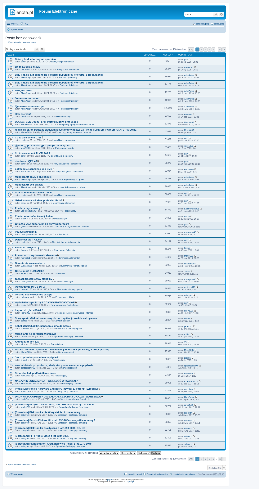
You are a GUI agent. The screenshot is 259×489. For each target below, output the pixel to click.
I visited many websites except (33, 294)
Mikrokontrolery (63, 116)
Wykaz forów (17, 29)
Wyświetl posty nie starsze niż (94, 453)
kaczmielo (25, 171)
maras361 (25, 69)
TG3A (23, 273)
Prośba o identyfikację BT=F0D (33, 192)
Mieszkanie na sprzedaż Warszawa (35, 333)
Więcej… (15, 24)
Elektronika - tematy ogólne (74, 266)
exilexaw (25, 297)
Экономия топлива (26, 98)
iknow (23, 219)
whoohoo (25, 391)
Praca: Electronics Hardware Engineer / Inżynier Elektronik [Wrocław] (56, 388)
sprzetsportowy (28, 368)
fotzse (23, 250)
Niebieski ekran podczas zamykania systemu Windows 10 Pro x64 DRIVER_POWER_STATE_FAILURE (75, 129)
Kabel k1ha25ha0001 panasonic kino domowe (42, 326)
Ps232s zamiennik (26, 231)
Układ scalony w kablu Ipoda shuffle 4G (38, 200)
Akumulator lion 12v (27, 341)
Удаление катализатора (29, 106)
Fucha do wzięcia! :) (27, 247)
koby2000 (25, 313)
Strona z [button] (191, 49)
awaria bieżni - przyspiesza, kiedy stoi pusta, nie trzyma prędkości (54, 365)
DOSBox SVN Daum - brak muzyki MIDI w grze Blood (46, 121)
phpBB (110, 479)
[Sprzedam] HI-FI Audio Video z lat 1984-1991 (42, 435)
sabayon (25, 415)
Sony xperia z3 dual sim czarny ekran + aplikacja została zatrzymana (56, 318)
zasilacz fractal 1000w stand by (33, 278)
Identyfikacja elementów (62, 62)
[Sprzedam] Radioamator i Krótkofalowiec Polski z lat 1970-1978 (53, 443)
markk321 (25, 258)
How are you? (23, 114)
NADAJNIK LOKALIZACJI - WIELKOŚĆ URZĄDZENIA (46, 380)
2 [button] (201, 49)
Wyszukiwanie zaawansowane (221, 14)
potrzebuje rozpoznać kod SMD (33, 169)
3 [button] (205, 49)
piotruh (24, 360)
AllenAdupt (26, 77)
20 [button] (220, 49)
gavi (23, 62)
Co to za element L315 (28, 137)
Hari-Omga (26, 399)
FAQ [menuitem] (26, 24)
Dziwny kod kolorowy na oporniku (35, 59)
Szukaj (216, 14)
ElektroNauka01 (28, 211)
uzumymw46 (27, 234)
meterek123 (26, 289)
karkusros (25, 376)
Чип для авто (23, 90)
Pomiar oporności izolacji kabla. (34, 216)
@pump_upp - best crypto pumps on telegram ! (43, 145)
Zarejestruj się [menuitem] (202, 24)
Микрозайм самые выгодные (33, 176)
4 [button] (209, 49)
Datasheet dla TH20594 (28, 239)
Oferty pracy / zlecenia (64, 250)
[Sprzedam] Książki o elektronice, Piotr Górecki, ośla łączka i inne (54, 404)
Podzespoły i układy (68, 77)
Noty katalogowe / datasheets (67, 164)
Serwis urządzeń (62, 321)
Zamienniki (64, 234)
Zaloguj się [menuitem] (219, 24)
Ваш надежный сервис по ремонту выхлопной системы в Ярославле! (59, 74)
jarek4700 (25, 407)
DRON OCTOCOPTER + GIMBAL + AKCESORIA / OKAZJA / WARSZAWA (58, 396)
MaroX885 (26, 124)
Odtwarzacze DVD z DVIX (30, 286)
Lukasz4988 (26, 266)
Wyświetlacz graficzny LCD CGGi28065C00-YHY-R (45, 302)
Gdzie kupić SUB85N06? (29, 271)
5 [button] (213, 49)
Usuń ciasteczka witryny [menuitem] (184, 474)
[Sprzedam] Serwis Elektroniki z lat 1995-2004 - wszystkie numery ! (55, 420)
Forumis (25, 116)
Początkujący (70, 211)
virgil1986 (25, 148)
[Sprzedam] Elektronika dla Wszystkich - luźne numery (47, 412)
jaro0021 (25, 328)
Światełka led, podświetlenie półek (35, 373)
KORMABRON (28, 383)
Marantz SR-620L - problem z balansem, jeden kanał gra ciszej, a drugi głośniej (62, 349)
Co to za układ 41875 (27, 66)
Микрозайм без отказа (29, 184)
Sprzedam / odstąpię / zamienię (68, 336)
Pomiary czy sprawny (28, 208)
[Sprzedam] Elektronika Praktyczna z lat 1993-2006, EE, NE (50, 428)
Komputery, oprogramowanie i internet (77, 124)
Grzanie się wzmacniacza (30, 263)
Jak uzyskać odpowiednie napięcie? (36, 357)
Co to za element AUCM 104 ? (32, 153)
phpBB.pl (130, 482)
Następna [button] (224, 49)
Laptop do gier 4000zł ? (29, 310)
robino (24, 336)
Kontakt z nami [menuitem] (135, 474)
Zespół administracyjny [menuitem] (157, 474)
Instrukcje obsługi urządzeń (71, 179)
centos (24, 321)
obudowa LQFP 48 (26, 161)
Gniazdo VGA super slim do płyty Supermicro (42, 223)
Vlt (22, 344)
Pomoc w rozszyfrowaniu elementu (36, 255)
